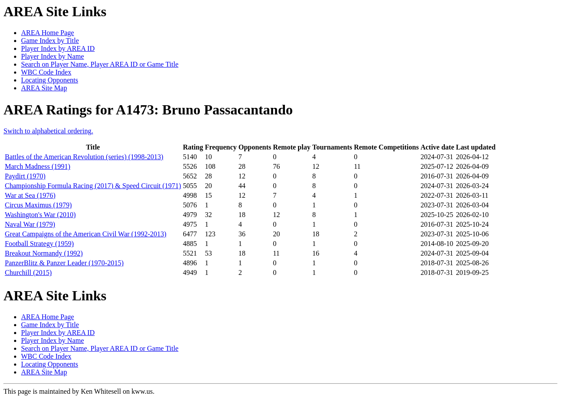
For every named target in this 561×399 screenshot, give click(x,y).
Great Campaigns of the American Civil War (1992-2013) (86, 234)
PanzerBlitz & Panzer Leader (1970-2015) (64, 263)
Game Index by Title (50, 40)
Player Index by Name (52, 56)
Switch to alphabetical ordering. (48, 131)
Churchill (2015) (28, 272)
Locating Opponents (49, 80)
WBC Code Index (46, 72)
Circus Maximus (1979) (38, 205)
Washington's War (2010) (40, 214)
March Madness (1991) (37, 166)
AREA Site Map (44, 88)
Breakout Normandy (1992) (44, 253)
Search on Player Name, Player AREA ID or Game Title (99, 64)
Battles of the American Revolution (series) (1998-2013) (84, 156)
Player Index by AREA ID (58, 48)
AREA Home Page (47, 32)
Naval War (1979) (30, 224)
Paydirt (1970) (25, 176)
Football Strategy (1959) (39, 243)
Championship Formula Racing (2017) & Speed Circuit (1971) (93, 185)
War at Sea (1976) (30, 195)
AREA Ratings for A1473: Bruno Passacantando (148, 110)
